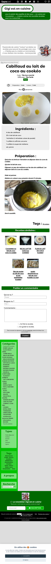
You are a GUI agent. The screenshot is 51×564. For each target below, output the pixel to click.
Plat (6, 440)
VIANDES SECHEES (8, 400)
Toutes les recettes (8, 346)
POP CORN (6, 392)
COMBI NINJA (7, 353)
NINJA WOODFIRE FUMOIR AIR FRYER (8, 360)
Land (29, 514)
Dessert (7, 442)
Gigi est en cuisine (17, 9)
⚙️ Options (25, 560)
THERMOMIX (7, 411)
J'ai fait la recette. (25, 324)
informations (7, 420)
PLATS (5, 390)
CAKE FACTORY (7, 401)
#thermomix (9, 456)
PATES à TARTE (7, 385)
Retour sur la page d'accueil (11, 62)
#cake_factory (8, 457)
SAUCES (5, 394)
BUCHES (5, 422)
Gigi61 (19, 514)
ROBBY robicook (8, 348)
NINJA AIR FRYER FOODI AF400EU (8, 356)
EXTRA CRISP (7, 409)
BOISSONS (6, 365)
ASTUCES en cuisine (9, 363)
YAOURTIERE (7, 414)
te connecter (28, 330)
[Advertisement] (25, 32)
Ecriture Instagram (25, 519)
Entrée (7, 439)
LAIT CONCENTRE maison (8, 380)
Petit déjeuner (9, 435)
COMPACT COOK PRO (7, 404)
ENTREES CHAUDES (9, 368)
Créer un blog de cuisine (41, 518)
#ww (13, 468)
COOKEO (5, 407)
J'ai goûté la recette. (25, 327)
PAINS (5, 383)
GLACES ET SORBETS (6, 376)
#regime (9, 464)
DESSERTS (6, 366)
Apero (7, 444)
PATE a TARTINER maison (7, 388)
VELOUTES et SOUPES (6, 397)
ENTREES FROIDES (8, 370)
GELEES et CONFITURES (6, 373)
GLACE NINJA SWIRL (6, 351)
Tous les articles (7, 424)
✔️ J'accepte (25, 556)
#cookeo (9, 459)
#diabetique (9, 460)
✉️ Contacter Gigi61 (26, 515)
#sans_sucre (9, 467)
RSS (36, 514)
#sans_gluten (9, 465)
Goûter (7, 437)
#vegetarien (6, 468)
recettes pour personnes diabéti (7, 417)
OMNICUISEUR (7, 413)
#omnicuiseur (9, 462)
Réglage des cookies (43, 514)
